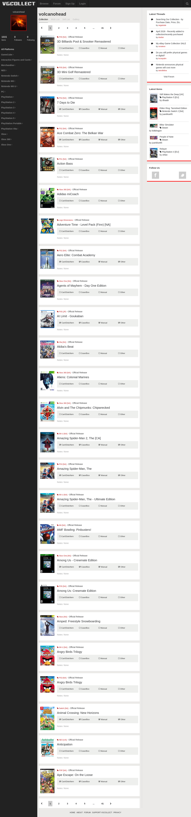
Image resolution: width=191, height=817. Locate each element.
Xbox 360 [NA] (64, 190)
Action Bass (65, 163)
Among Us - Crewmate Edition (77, 560)
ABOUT (80, 812)
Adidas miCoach (68, 194)
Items (5, 38)
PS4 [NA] (61, 98)
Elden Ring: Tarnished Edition (173, 108)
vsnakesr (161, 46)
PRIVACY (117, 812)
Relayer (163, 149)
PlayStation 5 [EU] (169, 97)
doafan (161, 37)
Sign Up (70, 3)
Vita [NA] (61, 342)
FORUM (87, 812)
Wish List (55, 19)
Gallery (76, 19)
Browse (44, 3)
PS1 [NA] (61, 159)
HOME (72, 812)
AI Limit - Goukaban (70, 316)
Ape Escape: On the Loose (75, 775)
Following (31, 38)
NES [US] (62, 740)
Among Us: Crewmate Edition (76, 590)
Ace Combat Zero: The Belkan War (80, 133)
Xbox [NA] (62, 617)
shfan (164, 155)
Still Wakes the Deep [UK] (172, 94)
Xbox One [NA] (64, 281)
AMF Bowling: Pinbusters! (74, 529)
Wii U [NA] (62, 434)
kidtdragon (157, 130)
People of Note (167, 137)
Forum (57, 3)
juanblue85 (167, 114)
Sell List (66, 19)
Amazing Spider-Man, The (74, 468)
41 (102, 28)
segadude (162, 25)
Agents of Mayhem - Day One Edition (81, 285)
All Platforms (7, 49)
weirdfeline (162, 71)
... (93, 28)
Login (82, 3)
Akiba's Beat (65, 346)
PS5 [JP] (61, 312)
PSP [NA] (62, 770)
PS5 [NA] (61, 37)
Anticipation (64, 744)
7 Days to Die (66, 102)
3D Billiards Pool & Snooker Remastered (84, 41)
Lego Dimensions (65, 220)
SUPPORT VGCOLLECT (102, 812)
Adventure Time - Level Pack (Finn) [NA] (83, 224)
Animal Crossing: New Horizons (78, 712)
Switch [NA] (62, 708)
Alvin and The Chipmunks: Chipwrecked (83, 407)
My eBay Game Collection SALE (171, 43)
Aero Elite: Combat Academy (76, 255)
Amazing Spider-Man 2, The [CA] (79, 438)
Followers (18, 38)
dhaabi (165, 100)
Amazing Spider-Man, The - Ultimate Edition (86, 499)
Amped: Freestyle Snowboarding (78, 621)
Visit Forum (169, 76)
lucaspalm (162, 58)
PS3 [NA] (61, 464)
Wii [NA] (61, 525)
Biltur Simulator (167, 125)
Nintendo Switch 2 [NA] (172, 111)
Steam (164, 128)
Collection (43, 19)
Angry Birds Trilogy (69, 651)
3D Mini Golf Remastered (74, 72)
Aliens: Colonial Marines (73, 377)
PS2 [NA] (61, 129)
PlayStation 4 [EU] (169, 152)
